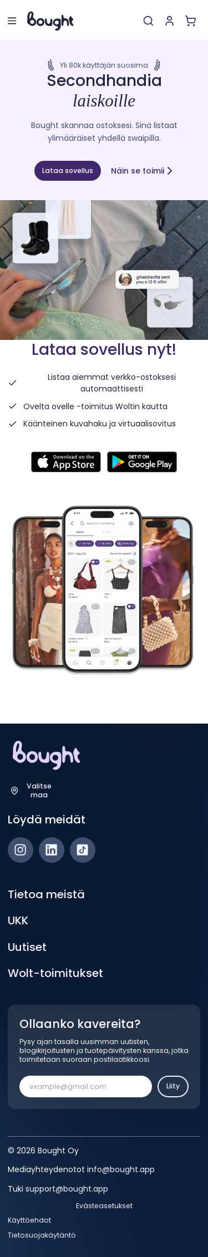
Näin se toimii (142, 170)
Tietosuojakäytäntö (42, 1235)
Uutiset (27, 947)
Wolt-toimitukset (55, 973)
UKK (18, 920)
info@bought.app (121, 1169)
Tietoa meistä (46, 894)
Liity (173, 1086)
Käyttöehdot (29, 1220)
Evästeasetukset (104, 1206)
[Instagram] (20, 850)
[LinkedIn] (51, 850)
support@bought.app (67, 1188)
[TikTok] (82, 850)
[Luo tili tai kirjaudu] (169, 20)
